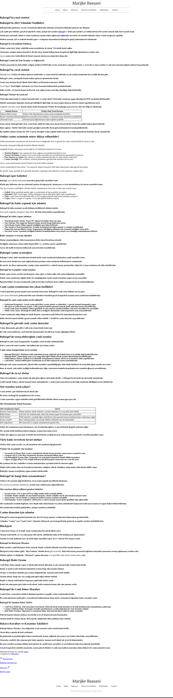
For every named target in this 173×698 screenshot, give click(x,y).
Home (57, 10)
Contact (115, 10)
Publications (104, 10)
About (65, 10)
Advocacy (74, 10)
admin (26, 652)
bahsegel (61, 32)
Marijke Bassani (86, 3)
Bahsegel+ (15, 654)
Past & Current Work (88, 10)
